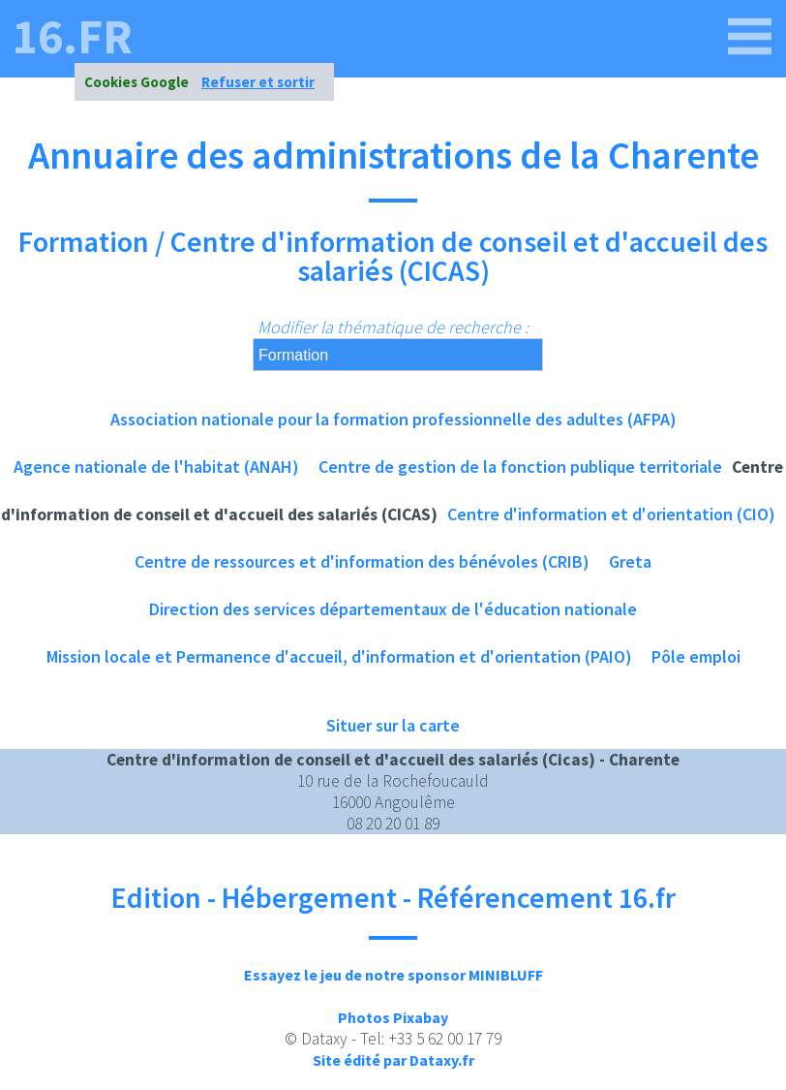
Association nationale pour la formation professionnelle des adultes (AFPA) (393, 419)
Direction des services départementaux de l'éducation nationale (393, 609)
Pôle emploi (696, 656)
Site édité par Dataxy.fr (393, 1060)
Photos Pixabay (393, 1017)
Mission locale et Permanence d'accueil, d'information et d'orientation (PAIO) (339, 656)
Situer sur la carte (393, 725)
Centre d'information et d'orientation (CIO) (611, 514)
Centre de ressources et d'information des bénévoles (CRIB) (362, 561)
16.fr (73, 37)
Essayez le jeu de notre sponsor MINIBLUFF (393, 974)
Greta (630, 561)
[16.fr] (750, 37)
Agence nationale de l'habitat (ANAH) (156, 466)
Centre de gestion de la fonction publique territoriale (520, 466)
